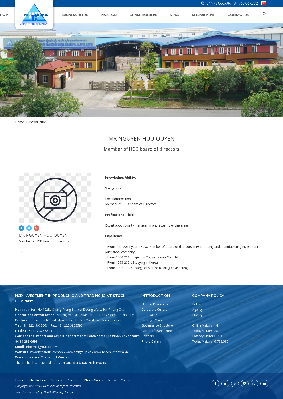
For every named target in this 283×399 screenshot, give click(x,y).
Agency (197, 309)
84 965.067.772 (246, 3)
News (202, 14)
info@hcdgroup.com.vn (42, 347)
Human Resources (155, 304)
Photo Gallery (151, 341)
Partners (148, 336)
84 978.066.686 (219, 3)
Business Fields (132, 14)
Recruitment (222, 14)
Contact (126, 380)
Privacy (197, 315)
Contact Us (246, 14)
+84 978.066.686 (40, 331)
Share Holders (181, 14)
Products (73, 380)
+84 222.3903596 (70, 325)
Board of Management (158, 331)
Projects (157, 14)
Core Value (149, 315)
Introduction (104, 14)
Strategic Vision (153, 320)
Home (83, 14)
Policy (196, 304)
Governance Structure (157, 325)
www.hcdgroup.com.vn (46, 352)
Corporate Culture (154, 309)
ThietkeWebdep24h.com (59, 392)
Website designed (26, 392)
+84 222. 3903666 (35, 325)
